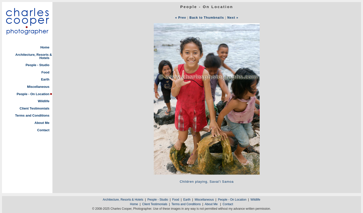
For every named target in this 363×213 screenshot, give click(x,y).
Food (45, 72)
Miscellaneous (38, 87)
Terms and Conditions (32, 115)
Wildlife (43, 101)
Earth (45, 79)
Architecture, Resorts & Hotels (33, 56)
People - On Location (33, 94)
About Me (42, 123)
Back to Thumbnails (207, 17)
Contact (43, 130)
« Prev (180, 17)
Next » (232, 17)
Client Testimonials (34, 108)
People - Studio (37, 65)
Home (44, 47)
